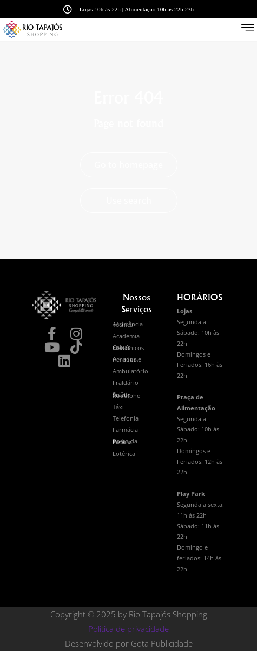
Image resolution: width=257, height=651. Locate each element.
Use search (128, 201)
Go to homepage (128, 165)
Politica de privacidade (128, 628)
